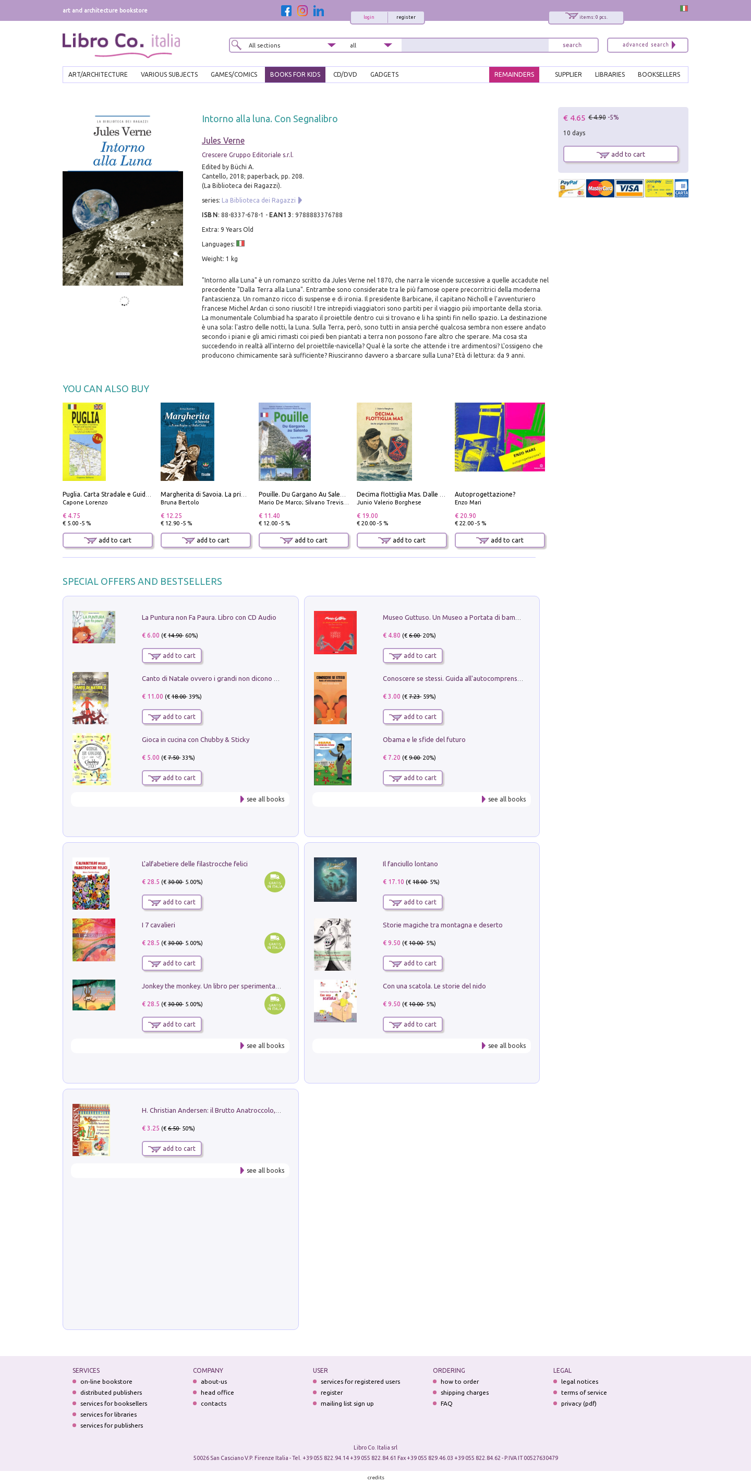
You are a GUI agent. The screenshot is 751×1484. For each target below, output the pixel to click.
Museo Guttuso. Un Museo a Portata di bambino (456, 617)
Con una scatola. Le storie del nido (434, 986)
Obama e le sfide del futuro (424, 739)
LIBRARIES (610, 74)
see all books (265, 799)
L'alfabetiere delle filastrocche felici (195, 863)
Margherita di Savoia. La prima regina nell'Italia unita (238, 494)
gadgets (384, 74)
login (369, 17)
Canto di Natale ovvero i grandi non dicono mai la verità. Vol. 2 (236, 678)
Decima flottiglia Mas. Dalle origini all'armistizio (427, 494)
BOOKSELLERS (659, 74)
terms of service (584, 1392)
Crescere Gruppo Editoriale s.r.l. (248, 154)
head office (217, 1392)
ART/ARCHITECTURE (98, 74)
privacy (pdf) (579, 1403)
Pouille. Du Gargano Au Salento (304, 494)
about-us (214, 1381)
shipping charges (465, 1392)
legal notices (579, 1381)
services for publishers (111, 1425)
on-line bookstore (106, 1381)
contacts (213, 1403)
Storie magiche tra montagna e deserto (443, 924)
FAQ (447, 1403)
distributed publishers (111, 1392)
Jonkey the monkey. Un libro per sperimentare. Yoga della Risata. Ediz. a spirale (261, 986)
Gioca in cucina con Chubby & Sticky (195, 739)
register (406, 17)
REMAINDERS (514, 74)
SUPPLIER (568, 74)
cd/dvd (345, 74)
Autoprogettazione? (485, 494)
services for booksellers (113, 1403)
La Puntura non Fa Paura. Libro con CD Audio (209, 617)
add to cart (107, 540)
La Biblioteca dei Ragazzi (259, 200)
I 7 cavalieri (158, 924)
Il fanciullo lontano (410, 863)
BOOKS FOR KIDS (295, 74)
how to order (460, 1381)
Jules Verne (223, 140)
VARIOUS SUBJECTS (169, 74)
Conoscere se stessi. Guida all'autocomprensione (456, 678)
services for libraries (108, 1414)
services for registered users (360, 1381)
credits (376, 1477)
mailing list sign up (347, 1403)
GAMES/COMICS (234, 74)
